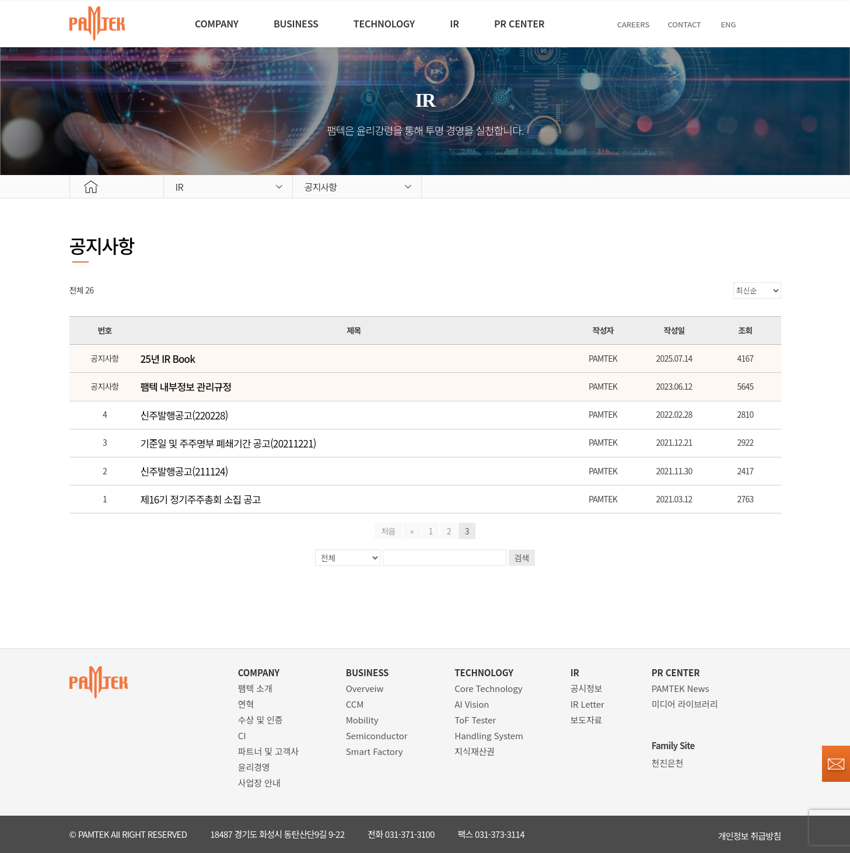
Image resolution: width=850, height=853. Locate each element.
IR (459, 23)
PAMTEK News (680, 688)
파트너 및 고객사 (268, 751)
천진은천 (668, 763)
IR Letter (587, 704)
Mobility (362, 720)
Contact (702, 24)
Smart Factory (374, 751)
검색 (522, 558)
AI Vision (471, 704)
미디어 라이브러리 (685, 704)
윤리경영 (254, 767)
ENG (746, 24)
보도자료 (587, 720)
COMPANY (201, 23)
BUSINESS (287, 23)
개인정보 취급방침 (749, 834)
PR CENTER (531, 23)
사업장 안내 (259, 783)
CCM (355, 704)
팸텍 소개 (255, 688)
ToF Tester (475, 720)
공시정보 (587, 688)
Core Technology (488, 688)
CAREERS (650, 24)
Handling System (488, 735)
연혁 (246, 704)
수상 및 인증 (260, 720)
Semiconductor (377, 735)
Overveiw (365, 688)
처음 (389, 531)
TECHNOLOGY (382, 23)
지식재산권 (474, 751)
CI (242, 735)
